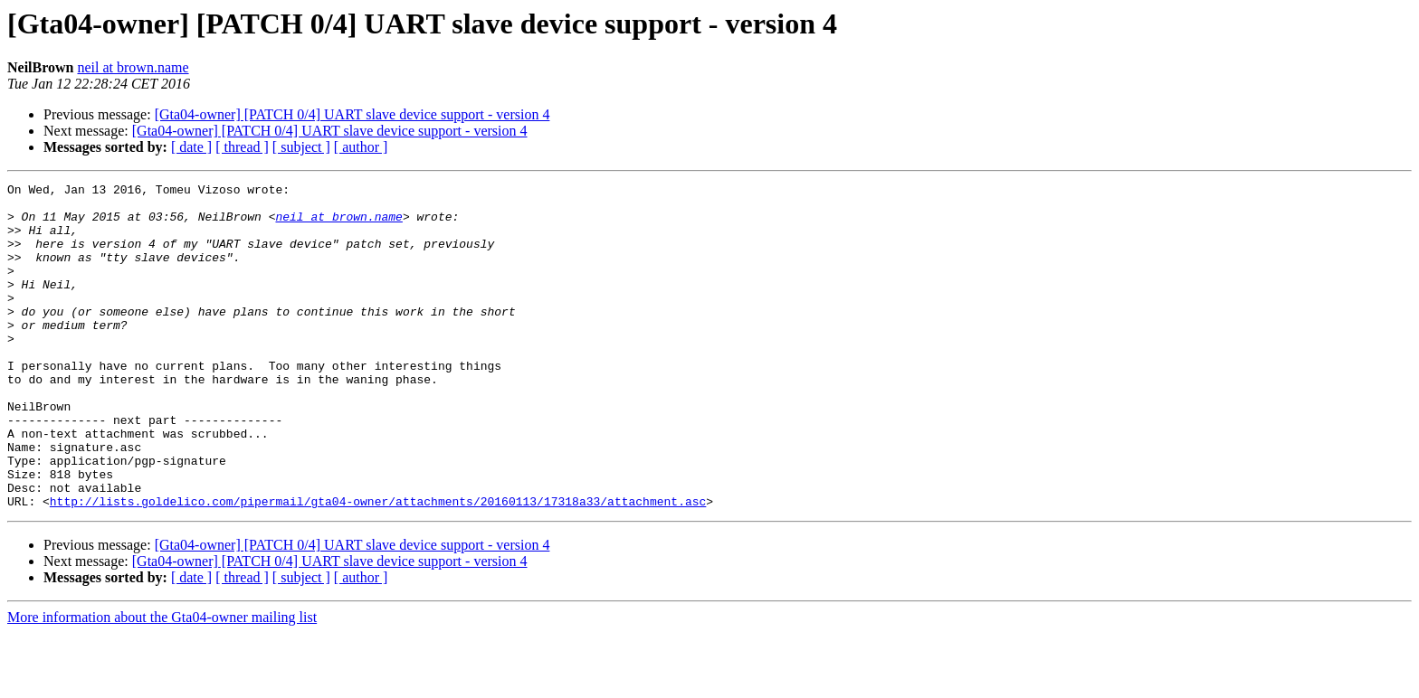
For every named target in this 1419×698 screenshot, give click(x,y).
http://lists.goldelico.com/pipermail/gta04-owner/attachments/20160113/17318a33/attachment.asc (378, 566)
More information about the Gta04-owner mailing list (162, 682)
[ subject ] (301, 147)
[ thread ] (242, 147)
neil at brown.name (132, 67)
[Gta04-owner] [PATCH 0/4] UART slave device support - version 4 (352, 114)
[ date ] (191, 147)
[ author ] (361, 147)
